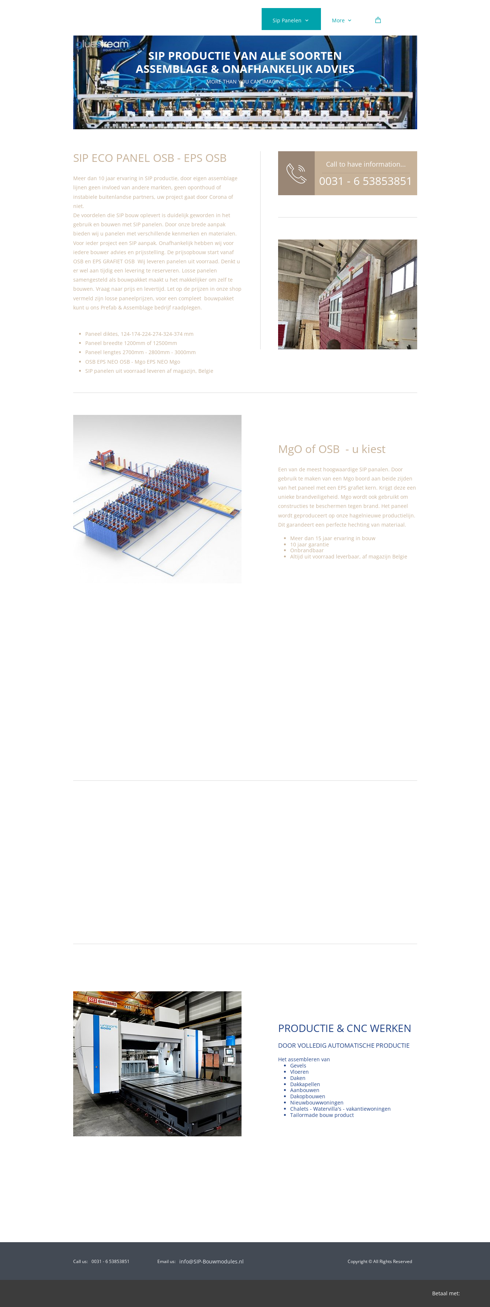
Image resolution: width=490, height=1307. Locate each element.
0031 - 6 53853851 (365, 180)
